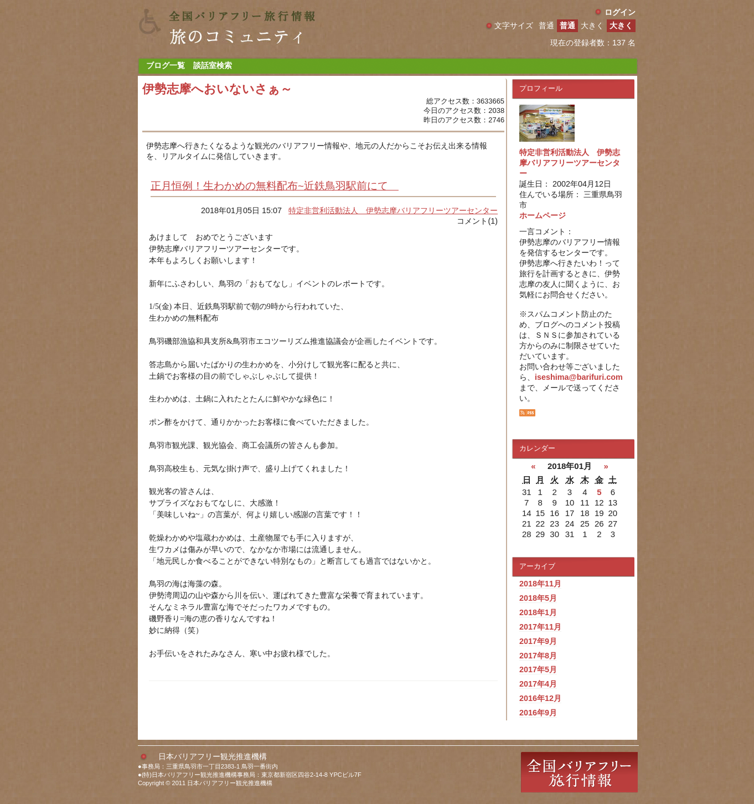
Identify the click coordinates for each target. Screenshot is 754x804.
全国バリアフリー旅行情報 (579, 772)
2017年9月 (538, 641)
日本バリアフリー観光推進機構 (212, 756)
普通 (567, 25)
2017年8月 (538, 655)
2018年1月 (538, 612)
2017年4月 (538, 683)
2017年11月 (540, 626)
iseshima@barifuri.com (579, 377)
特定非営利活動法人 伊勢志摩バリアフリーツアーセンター (393, 210)
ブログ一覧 (165, 65)
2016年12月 (540, 698)
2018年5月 (538, 598)
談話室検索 (212, 65)
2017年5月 (538, 669)
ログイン (620, 12)
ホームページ (542, 215)
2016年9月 (538, 712)
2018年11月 (540, 583)
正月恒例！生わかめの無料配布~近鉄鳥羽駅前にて (275, 186)
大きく (621, 25)
